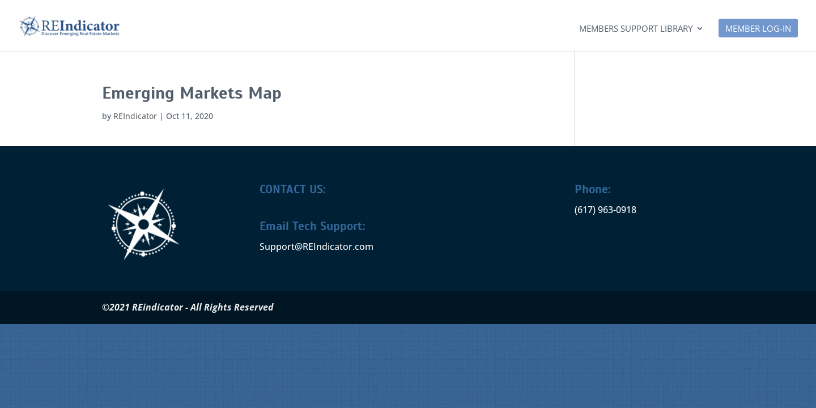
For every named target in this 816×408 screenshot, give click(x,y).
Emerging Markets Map (192, 93)
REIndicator (135, 115)
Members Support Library (635, 29)
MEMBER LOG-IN (758, 29)
